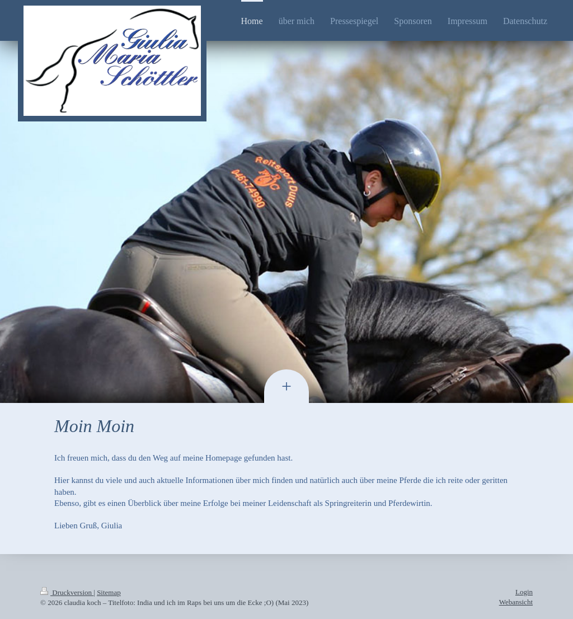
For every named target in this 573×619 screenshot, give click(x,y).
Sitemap (109, 592)
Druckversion (66, 592)
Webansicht (516, 602)
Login (524, 592)
